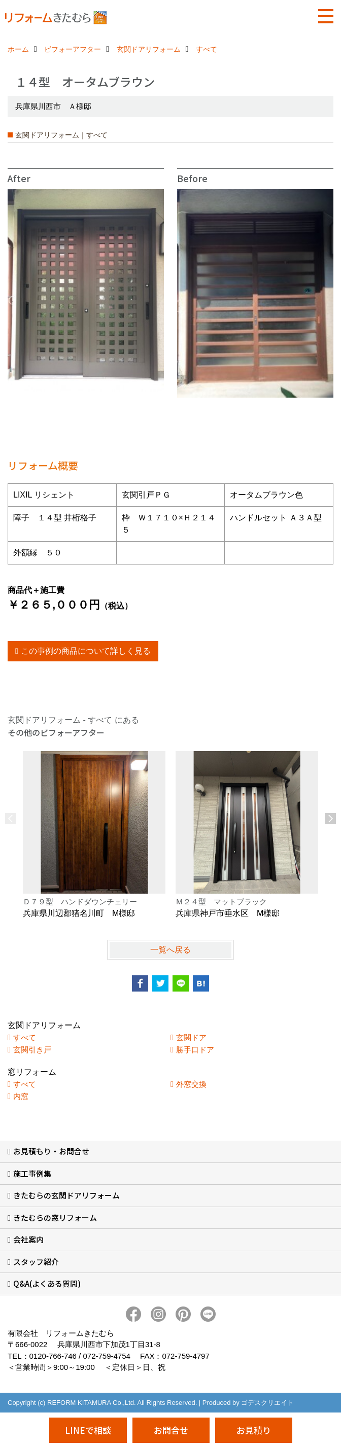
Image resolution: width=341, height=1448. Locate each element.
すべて (24, 1037)
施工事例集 (32, 1173)
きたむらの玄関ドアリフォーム (66, 1195)
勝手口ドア (195, 1049)
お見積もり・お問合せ (51, 1151)
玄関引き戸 (32, 1049)
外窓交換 (191, 1084)
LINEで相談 (88, 1430)
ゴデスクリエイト (267, 1402)
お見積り (253, 1430)
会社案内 (28, 1239)
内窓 (20, 1096)
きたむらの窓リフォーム (55, 1217)
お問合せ (171, 1430)
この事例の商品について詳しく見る (86, 651)
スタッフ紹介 (36, 1261)
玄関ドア (191, 1037)
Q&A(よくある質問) (47, 1283)
